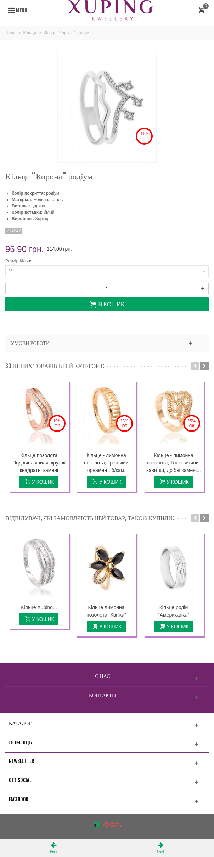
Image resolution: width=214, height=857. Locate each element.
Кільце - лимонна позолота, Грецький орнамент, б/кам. (106, 462)
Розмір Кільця (19, 260)
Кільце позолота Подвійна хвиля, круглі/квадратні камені (39, 462)
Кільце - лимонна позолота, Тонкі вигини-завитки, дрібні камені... (173, 462)
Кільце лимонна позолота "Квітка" (106, 611)
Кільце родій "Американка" (173, 611)
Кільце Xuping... (39, 607)
